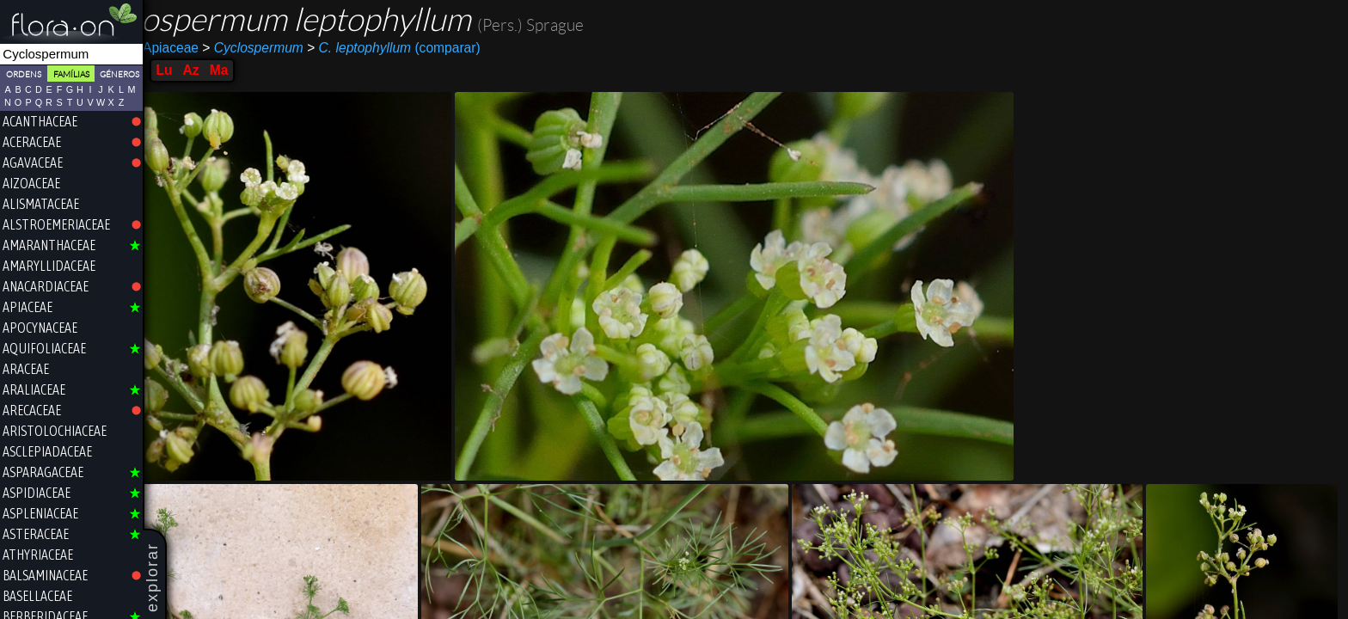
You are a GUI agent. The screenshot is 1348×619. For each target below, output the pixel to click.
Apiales (173, 47)
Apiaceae (232, 47)
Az (257, 70)
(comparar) (461, 48)
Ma (286, 70)
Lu (231, 70)
